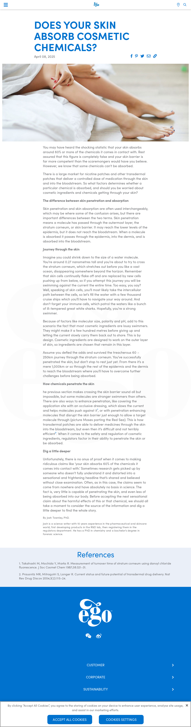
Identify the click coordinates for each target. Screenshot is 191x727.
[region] (95, 714)
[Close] (187, 705)
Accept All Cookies (70, 719)
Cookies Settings (121, 719)
